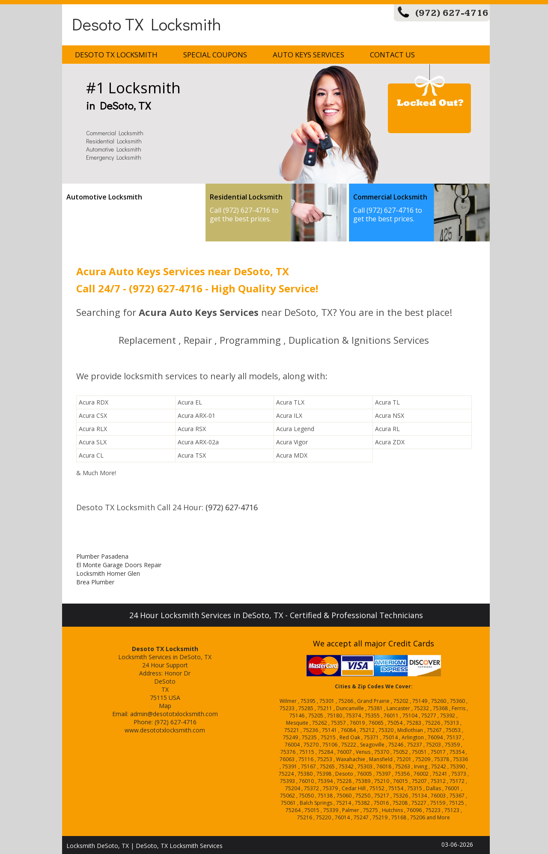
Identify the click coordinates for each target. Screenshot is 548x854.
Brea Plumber (95, 582)
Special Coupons (215, 55)
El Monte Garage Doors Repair (118, 565)
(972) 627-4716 (451, 13)
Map (165, 706)
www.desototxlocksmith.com (165, 730)
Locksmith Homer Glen (108, 573)
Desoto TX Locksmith (146, 24)
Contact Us (392, 55)
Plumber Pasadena (102, 556)
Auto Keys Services (308, 55)
